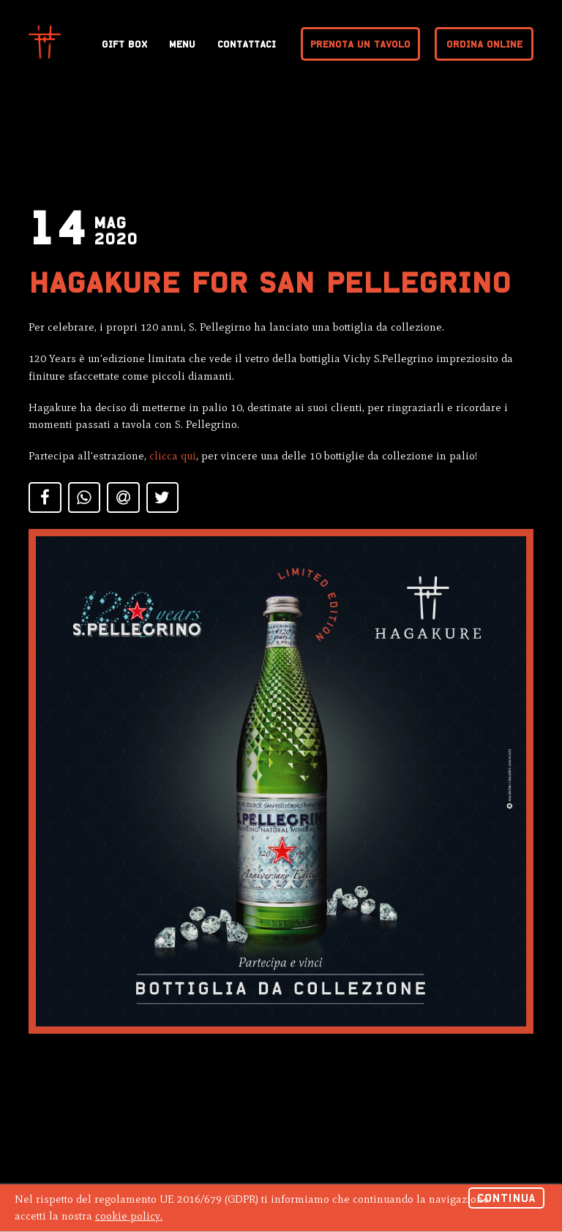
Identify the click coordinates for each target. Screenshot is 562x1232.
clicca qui (172, 455)
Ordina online (484, 44)
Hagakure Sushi (45, 42)
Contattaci (246, 44)
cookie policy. (128, 1215)
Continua (506, 1198)
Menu (182, 44)
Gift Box (124, 44)
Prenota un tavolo (360, 44)
